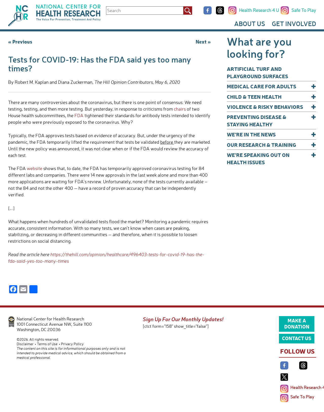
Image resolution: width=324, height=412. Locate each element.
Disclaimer (25, 344)
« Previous (20, 41)
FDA (79, 115)
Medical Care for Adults (271, 86)
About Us (249, 23)
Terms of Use (47, 344)
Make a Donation (296, 323)
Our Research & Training (271, 144)
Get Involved (294, 23)
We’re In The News (271, 134)
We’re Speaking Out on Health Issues (271, 158)
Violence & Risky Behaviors (271, 106)
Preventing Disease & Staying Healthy (271, 120)
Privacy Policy (72, 344)
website (34, 168)
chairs (180, 109)
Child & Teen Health (271, 96)
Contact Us (296, 338)
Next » (203, 41)
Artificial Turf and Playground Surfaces (257, 72)
